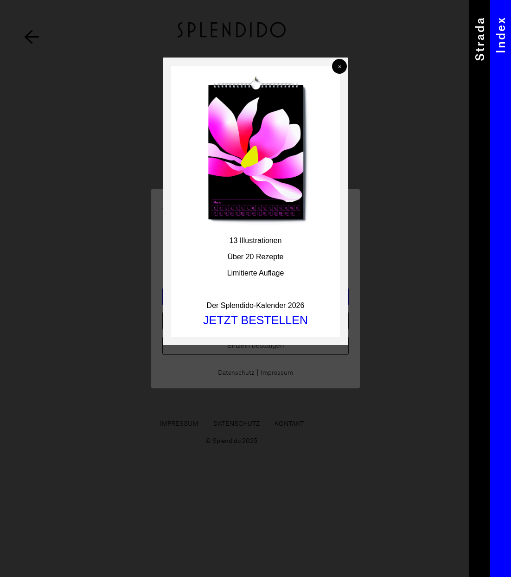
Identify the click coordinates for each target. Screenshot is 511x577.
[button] (339, 66)
